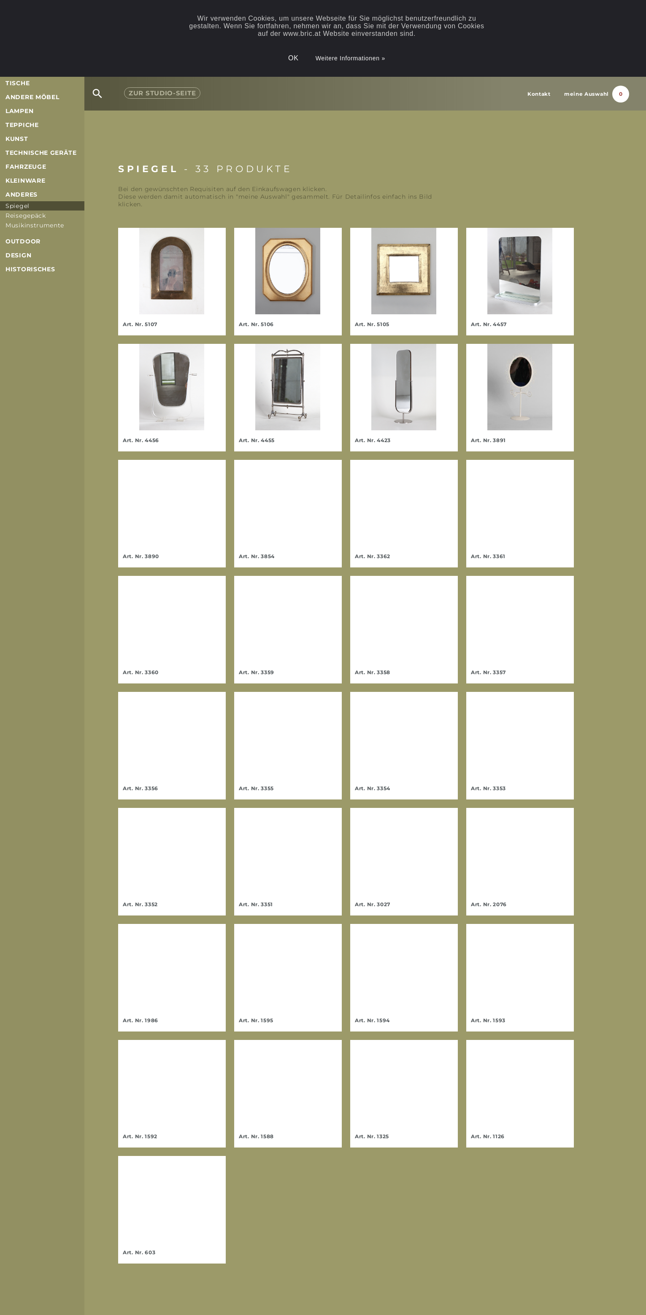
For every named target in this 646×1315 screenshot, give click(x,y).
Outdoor (23, 241)
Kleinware (25, 180)
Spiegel (17, 206)
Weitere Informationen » (350, 58)
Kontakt (539, 94)
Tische (17, 83)
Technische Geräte (41, 153)
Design (18, 255)
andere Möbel (32, 97)
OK (293, 58)
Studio (162, 93)
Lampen (19, 111)
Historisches (30, 269)
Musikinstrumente (34, 225)
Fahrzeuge (25, 166)
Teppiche (22, 125)
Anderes (21, 194)
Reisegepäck (25, 215)
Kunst (16, 139)
